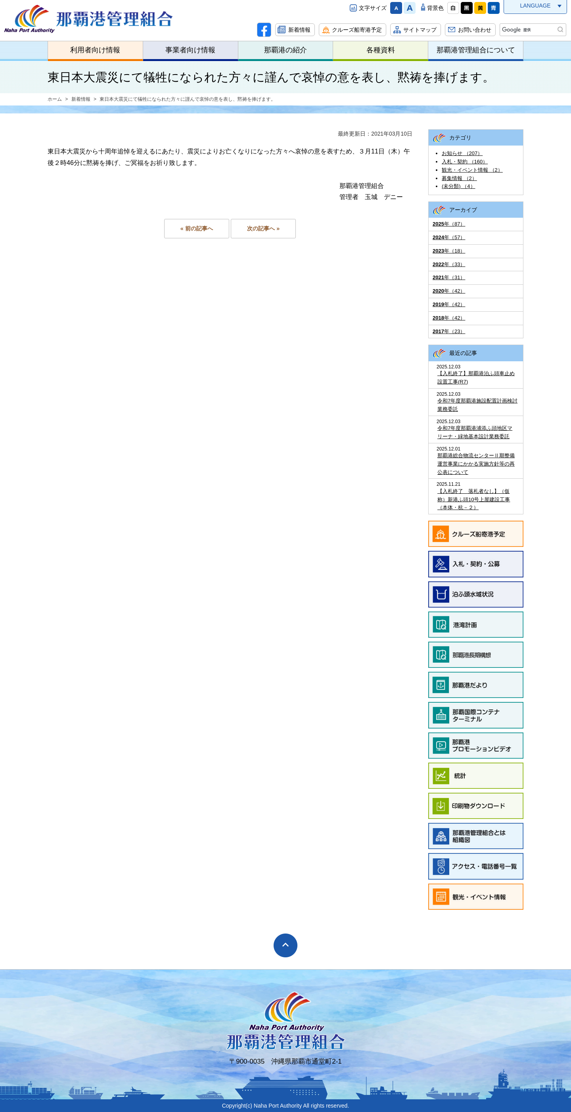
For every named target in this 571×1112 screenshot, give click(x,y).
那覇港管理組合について (476, 50)
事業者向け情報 (190, 50)
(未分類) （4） (458, 186)
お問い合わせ (474, 30)
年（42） (449, 291)
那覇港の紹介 (285, 50)
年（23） (449, 331)
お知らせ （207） (462, 153)
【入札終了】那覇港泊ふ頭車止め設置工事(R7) (476, 377)
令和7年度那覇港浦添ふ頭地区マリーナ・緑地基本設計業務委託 (474, 432)
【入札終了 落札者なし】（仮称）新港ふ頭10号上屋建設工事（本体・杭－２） (473, 499)
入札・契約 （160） (465, 162)
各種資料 (380, 50)
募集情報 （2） (459, 178)
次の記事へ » (263, 228)
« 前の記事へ (196, 228)
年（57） (449, 237)
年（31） (449, 277)
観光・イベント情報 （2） (472, 170)
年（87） (449, 224)
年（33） (449, 264)
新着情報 (299, 30)
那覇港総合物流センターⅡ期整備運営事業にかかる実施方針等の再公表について (476, 463)
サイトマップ (420, 30)
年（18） (449, 251)
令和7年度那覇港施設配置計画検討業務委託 (477, 405)
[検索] (532, 29)
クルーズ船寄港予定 (357, 30)
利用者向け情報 (95, 50)
